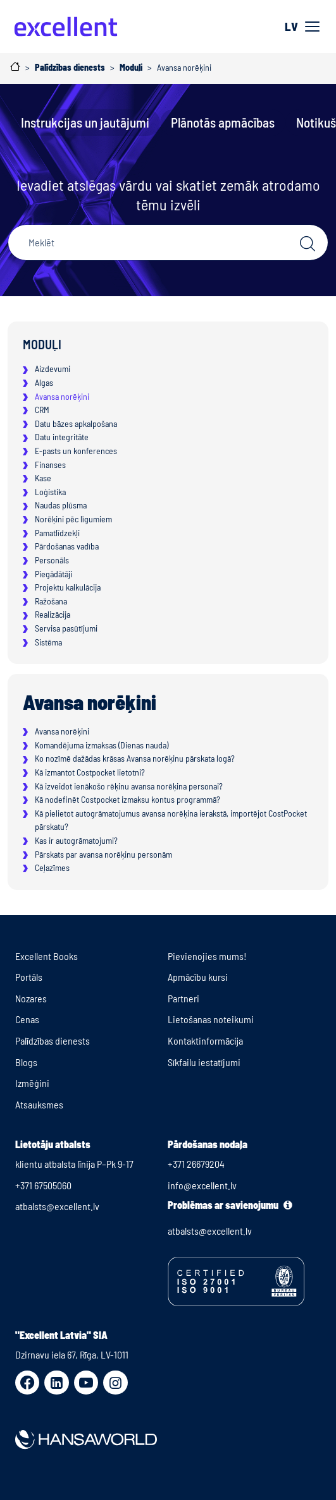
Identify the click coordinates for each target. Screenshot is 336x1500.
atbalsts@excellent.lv (57, 1206)
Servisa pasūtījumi (66, 628)
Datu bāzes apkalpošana (76, 423)
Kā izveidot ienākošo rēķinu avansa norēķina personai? (129, 786)
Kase (43, 477)
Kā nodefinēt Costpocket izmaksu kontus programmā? (127, 799)
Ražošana (51, 601)
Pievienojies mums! (207, 956)
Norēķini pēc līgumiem (73, 518)
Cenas (27, 1019)
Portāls (28, 977)
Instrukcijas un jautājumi (85, 122)
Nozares (31, 998)
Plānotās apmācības (223, 122)
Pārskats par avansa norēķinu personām (103, 854)
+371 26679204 (196, 1164)
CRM (42, 409)
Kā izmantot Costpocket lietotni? (90, 772)
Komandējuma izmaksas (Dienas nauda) (101, 745)
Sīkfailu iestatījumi (204, 1062)
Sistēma (48, 642)
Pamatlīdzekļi (57, 532)
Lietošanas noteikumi (211, 1019)
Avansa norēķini (62, 396)
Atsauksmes (39, 1104)
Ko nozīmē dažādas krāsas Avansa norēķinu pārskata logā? (135, 758)
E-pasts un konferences (76, 450)
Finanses (50, 464)
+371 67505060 (43, 1185)
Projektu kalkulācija (68, 587)
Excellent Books (46, 956)
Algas (44, 382)
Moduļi (42, 344)
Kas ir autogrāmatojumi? (76, 840)
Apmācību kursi (198, 977)
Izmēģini (32, 1083)
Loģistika (50, 491)
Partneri (183, 998)
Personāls (52, 560)
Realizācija (52, 614)
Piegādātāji (53, 573)
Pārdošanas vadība (67, 546)
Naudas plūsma (61, 505)
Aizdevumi (52, 368)
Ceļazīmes (52, 867)
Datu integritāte (62, 436)
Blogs (26, 1062)
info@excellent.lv (202, 1185)
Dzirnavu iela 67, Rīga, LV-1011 (71, 1354)
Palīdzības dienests (52, 1041)
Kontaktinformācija (205, 1041)
